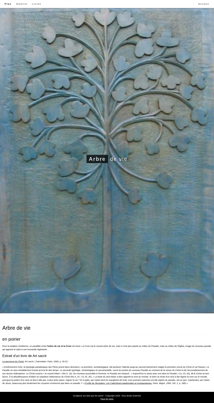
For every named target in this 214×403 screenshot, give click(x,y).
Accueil (203, 4)
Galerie (21, 4)
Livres (36, 4)
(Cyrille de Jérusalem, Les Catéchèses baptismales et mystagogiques (118, 383)
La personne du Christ (13, 361)
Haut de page (107, 399)
